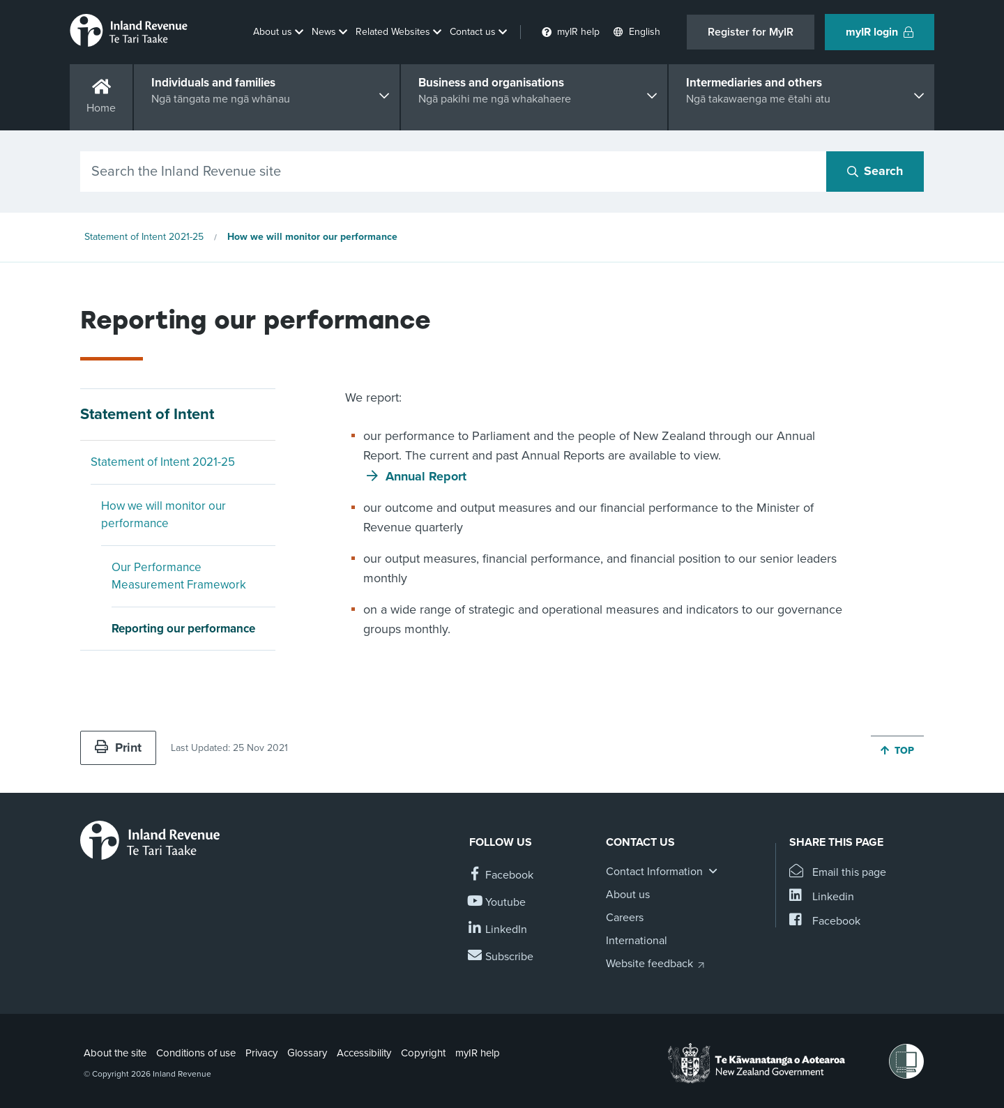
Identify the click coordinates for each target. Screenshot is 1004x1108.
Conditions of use (196, 1053)
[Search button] (875, 171)
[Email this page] (837, 872)
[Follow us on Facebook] (501, 875)
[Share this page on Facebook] (824, 921)
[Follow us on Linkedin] (498, 930)
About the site (115, 1053)
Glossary (307, 1053)
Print (118, 747)
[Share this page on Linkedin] (821, 897)
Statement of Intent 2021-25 (144, 237)
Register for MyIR (750, 32)
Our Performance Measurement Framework (179, 576)
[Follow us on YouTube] (497, 902)
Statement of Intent (147, 414)
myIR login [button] (879, 32)
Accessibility (364, 1053)
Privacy (261, 1053)
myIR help (477, 1053)
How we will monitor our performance (312, 237)
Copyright (423, 1053)
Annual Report (426, 476)
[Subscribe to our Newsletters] (501, 957)
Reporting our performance (183, 628)
